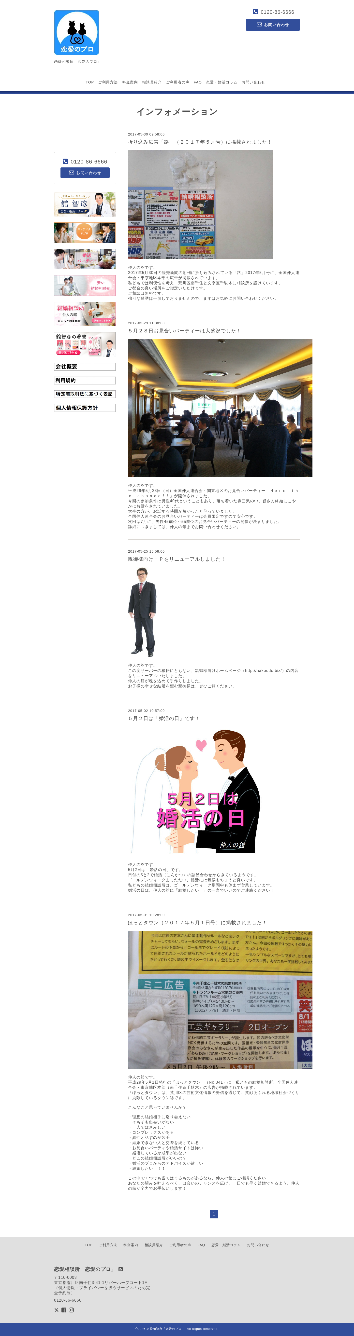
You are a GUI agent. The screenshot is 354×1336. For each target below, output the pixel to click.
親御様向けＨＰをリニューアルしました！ (177, 559)
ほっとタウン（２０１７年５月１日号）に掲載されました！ (197, 922)
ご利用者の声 (178, 82)
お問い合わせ (253, 82)
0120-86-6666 (278, 12)
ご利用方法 (108, 82)
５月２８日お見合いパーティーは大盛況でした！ (184, 330)
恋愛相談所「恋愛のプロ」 (166, 1329)
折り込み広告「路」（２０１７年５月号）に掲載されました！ (200, 142)
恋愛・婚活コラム (221, 82)
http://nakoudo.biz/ (263, 670)
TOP (90, 82)
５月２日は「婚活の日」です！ (164, 718)
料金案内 (130, 82)
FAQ (198, 82)
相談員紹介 (152, 82)
